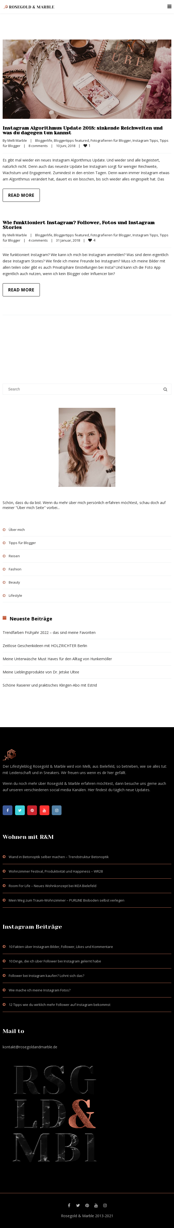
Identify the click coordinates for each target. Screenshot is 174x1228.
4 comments (38, 240)
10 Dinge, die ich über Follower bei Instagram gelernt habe (55, 961)
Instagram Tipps (145, 140)
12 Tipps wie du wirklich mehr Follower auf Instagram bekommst (59, 1004)
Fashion (15, 569)
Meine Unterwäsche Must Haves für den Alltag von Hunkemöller (57, 658)
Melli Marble (17, 140)
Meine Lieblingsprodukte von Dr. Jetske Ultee (41, 671)
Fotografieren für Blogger (111, 140)
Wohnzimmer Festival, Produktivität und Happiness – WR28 (56, 871)
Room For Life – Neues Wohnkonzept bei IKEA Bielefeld (52, 885)
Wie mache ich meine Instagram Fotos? (39, 990)
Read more (21, 195)
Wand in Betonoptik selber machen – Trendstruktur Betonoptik (59, 856)
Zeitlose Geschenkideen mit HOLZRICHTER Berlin (45, 645)
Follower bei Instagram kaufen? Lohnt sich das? (46, 975)
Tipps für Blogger (22, 542)
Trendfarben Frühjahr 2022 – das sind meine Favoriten (49, 632)
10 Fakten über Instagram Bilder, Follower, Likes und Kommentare (61, 946)
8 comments (38, 145)
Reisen (14, 556)
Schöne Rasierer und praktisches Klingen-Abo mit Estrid (50, 685)
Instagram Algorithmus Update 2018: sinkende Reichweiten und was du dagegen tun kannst (83, 130)
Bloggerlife (43, 140)
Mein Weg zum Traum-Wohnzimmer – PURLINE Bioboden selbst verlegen (66, 900)
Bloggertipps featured (71, 140)
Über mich (17, 529)
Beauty (14, 582)
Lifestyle (15, 595)
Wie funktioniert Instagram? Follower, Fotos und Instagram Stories (78, 225)
